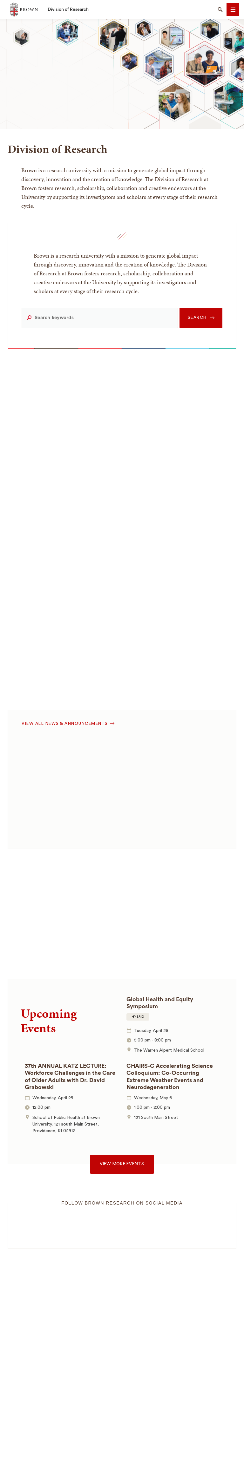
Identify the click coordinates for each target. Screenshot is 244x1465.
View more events (122, 1164)
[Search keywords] (100, 318)
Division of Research (68, 9)
